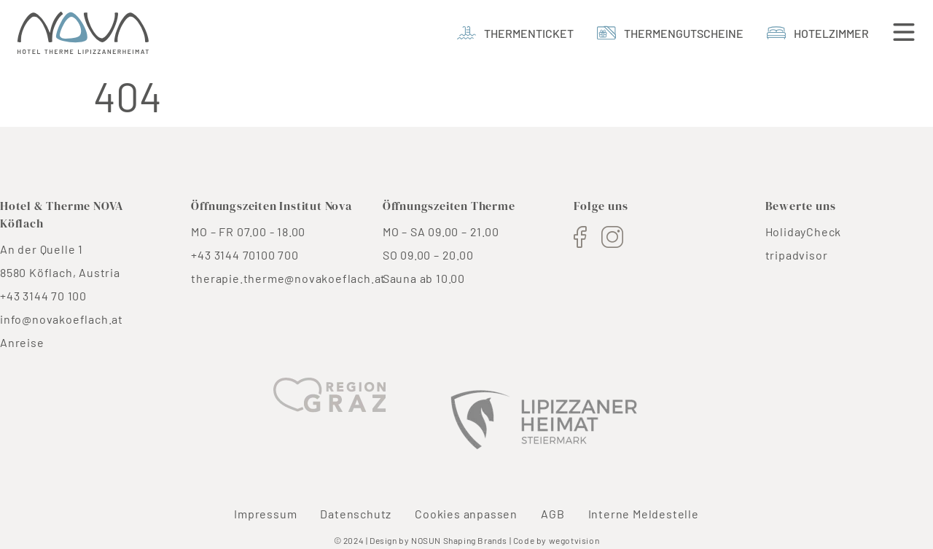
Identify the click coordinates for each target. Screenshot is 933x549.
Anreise (22, 342)
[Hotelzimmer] (818, 33)
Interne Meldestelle (643, 514)
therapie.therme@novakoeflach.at (288, 278)
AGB (552, 514)
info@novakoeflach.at (61, 319)
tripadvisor (796, 255)
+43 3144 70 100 (43, 296)
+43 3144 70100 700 (244, 255)
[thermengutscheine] (670, 33)
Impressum (265, 514)
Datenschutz (355, 514)
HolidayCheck (803, 231)
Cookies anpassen (466, 514)
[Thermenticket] (515, 33)
